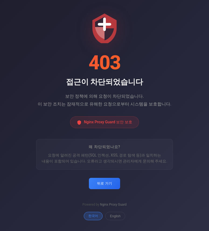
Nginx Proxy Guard (113, 204)
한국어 (93, 216)
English (115, 216)
